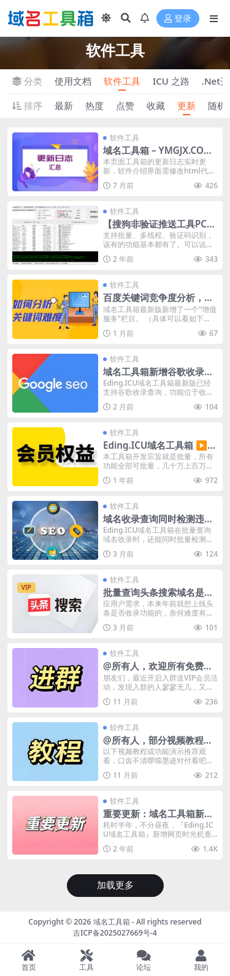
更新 (186, 105)
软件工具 (122, 81)
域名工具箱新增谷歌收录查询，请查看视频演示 (158, 377)
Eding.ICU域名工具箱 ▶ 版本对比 (155, 450)
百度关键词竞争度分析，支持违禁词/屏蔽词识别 (158, 303)
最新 (64, 105)
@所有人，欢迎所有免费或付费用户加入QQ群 (158, 671)
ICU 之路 (171, 81)
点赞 (125, 105)
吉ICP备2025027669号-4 (115, 933)
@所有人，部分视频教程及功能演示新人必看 (158, 745)
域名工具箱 (111, 922)
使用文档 (73, 81)
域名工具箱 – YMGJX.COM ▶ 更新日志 (157, 155)
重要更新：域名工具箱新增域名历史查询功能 (158, 819)
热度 (94, 105)
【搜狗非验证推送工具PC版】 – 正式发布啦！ (155, 229)
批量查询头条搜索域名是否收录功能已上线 (158, 597)
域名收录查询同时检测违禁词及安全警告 (158, 524)
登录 (177, 18)
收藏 (156, 105)
